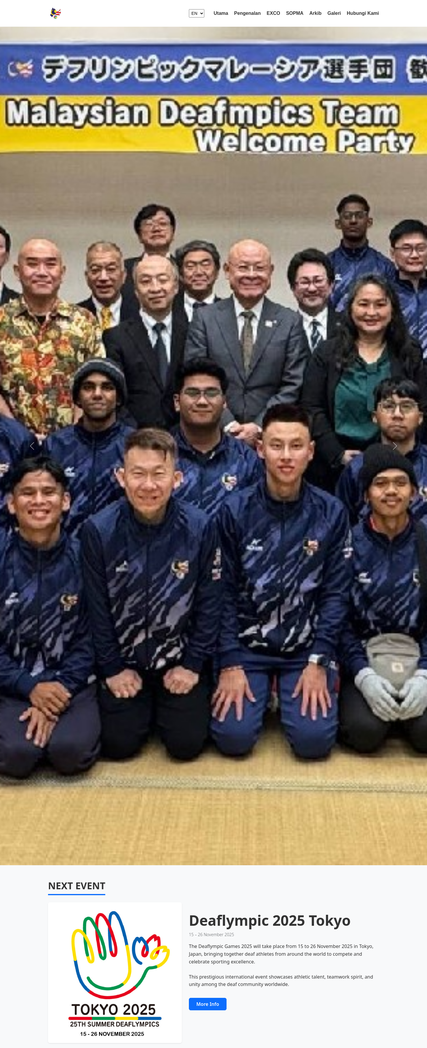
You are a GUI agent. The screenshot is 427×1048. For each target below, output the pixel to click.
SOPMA (295, 13)
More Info (207, 1004)
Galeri (334, 13)
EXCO (273, 13)
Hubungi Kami (363, 13)
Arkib (315, 13)
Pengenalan (247, 13)
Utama (221, 13)
